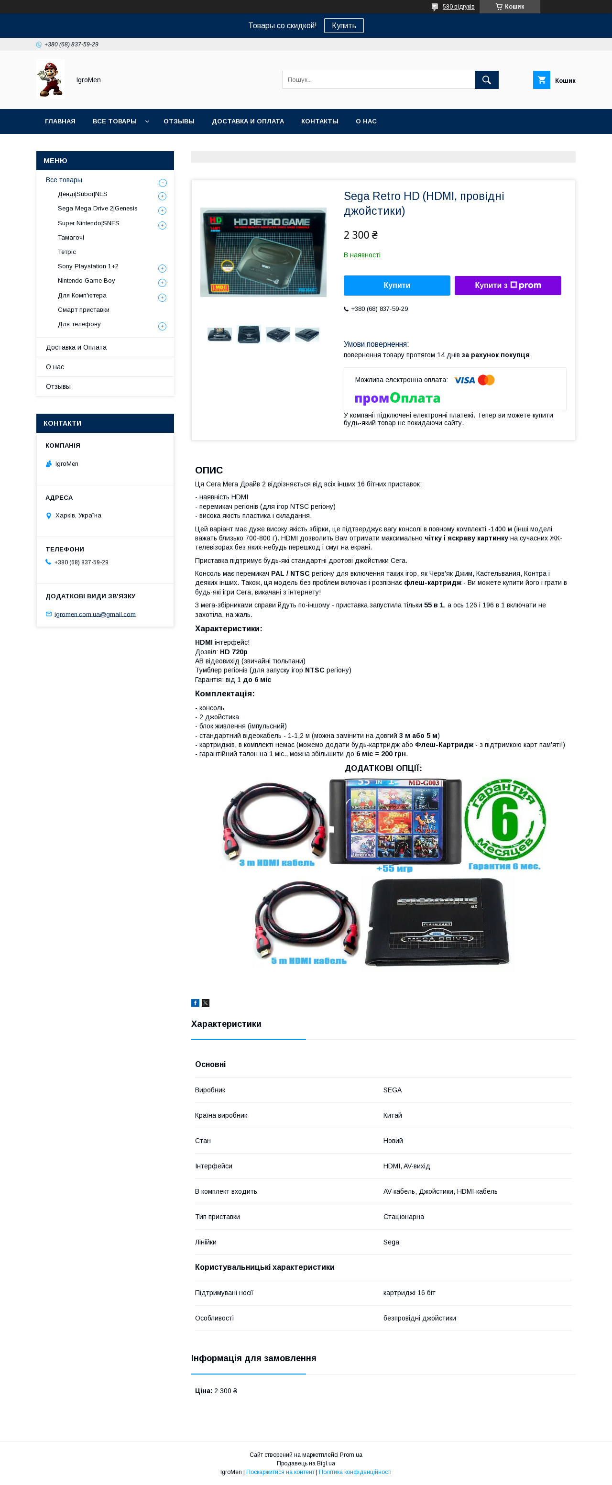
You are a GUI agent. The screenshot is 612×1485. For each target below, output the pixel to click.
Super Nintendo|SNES (89, 223)
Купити (397, 285)
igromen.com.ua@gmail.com (95, 613)
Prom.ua (351, 1455)
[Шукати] (487, 80)
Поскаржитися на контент (280, 1472)
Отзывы (179, 121)
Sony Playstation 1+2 (88, 266)
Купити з (508, 285)
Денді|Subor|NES (83, 194)
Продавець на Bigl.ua (306, 1463)
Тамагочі (71, 237)
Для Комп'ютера (82, 295)
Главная (60, 121)
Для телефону (79, 324)
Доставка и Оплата (76, 347)
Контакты (320, 121)
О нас (366, 121)
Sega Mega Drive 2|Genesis (98, 208)
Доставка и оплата (248, 121)
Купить (344, 26)
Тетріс (67, 251)
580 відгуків (459, 6)
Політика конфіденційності (355, 1472)
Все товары (115, 121)
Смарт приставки (83, 309)
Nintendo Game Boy (86, 280)
